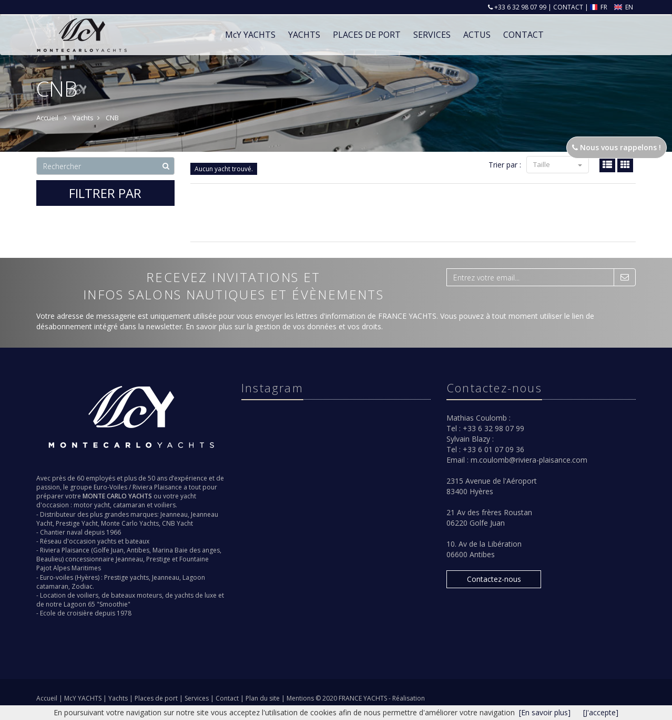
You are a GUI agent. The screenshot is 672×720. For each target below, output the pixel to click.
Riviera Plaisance (157, 487)
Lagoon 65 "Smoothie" (97, 604)
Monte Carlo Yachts (130, 523)
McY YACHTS (83, 698)
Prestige (158, 559)
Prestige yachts (126, 577)
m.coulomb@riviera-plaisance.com (529, 460)
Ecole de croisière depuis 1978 (85, 613)
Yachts (118, 698)
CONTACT (568, 7)
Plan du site (263, 698)
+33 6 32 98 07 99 (519, 7)
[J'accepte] (600, 712)
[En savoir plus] (545, 712)
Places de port (157, 698)
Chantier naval (61, 532)
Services (432, 34)
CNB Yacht (177, 523)
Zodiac (82, 586)
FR (599, 7)
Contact (228, 698)
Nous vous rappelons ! (616, 147)
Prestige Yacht (77, 523)
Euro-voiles (56, 577)
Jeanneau (174, 514)
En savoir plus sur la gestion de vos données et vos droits (283, 326)
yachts (106, 541)
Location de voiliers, (70, 595)
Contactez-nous (494, 579)
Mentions (301, 698)
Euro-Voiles (110, 487)
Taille (557, 164)
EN (623, 7)
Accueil (46, 698)
